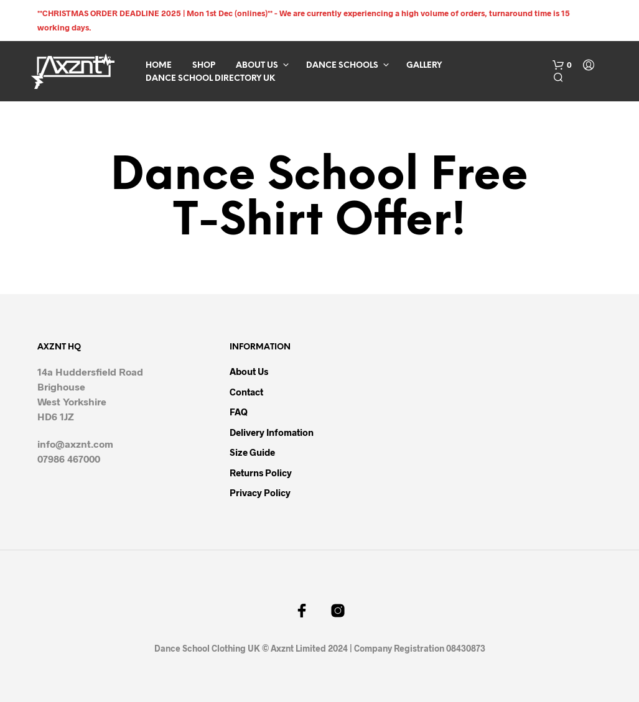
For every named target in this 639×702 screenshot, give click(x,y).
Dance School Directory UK (210, 79)
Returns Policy (261, 472)
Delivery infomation (272, 432)
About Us (257, 66)
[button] (562, 65)
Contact (246, 391)
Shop (203, 66)
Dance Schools (342, 66)
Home (159, 66)
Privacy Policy (260, 492)
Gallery (424, 66)
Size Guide (252, 452)
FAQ (239, 411)
